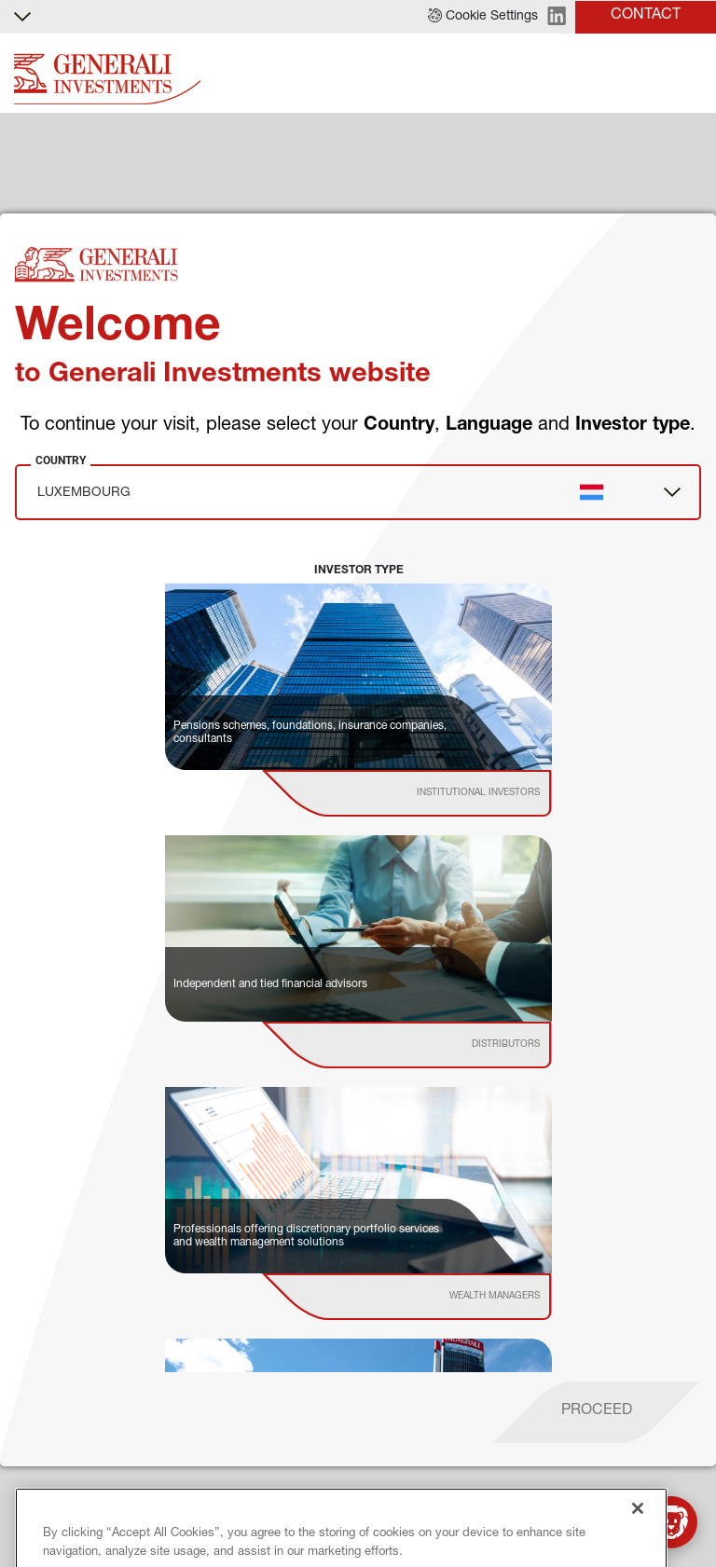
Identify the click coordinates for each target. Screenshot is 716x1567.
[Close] (637, 1540)
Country (60, 460)
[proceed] (596, 1412)
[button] (483, 17)
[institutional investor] (433, 793)
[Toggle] (691, 74)
